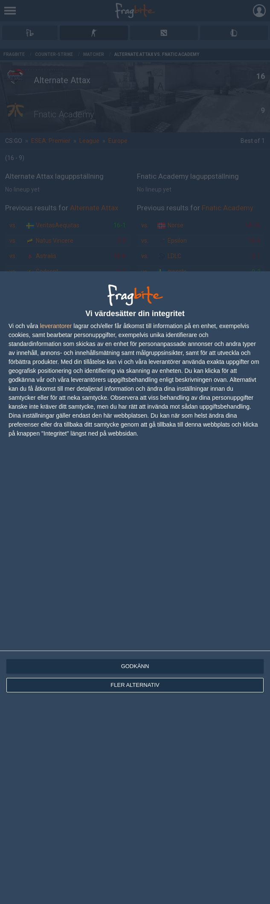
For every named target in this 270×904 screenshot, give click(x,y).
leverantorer (56, 326)
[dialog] (135, 587)
